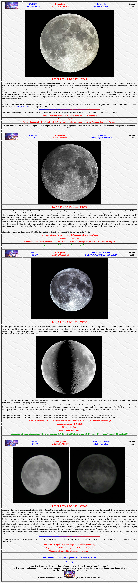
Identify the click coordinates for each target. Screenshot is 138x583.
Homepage (69, 562)
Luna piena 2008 (22, 106)
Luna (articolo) (63, 557)
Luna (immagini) (49, 557)
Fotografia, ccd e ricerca (79, 557)
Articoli (93, 557)
